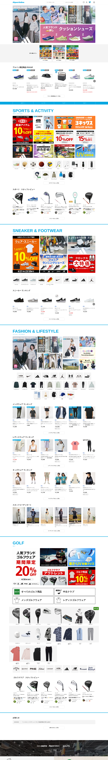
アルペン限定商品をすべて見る (54, 96)
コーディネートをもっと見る (54, 530)
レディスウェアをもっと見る (54, 465)
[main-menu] (94, 2)
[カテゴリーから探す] (71, 2)
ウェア (63, 103)
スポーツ (22, 103)
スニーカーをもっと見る (54, 319)
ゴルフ (84, 103)
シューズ (43, 103)
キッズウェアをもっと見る (54, 498)
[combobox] (55, 2)
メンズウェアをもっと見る (54, 432)
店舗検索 (55, 750)
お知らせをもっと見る (54, 727)
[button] (94, 81)
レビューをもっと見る (54, 218)
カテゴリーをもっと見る (54, 183)
